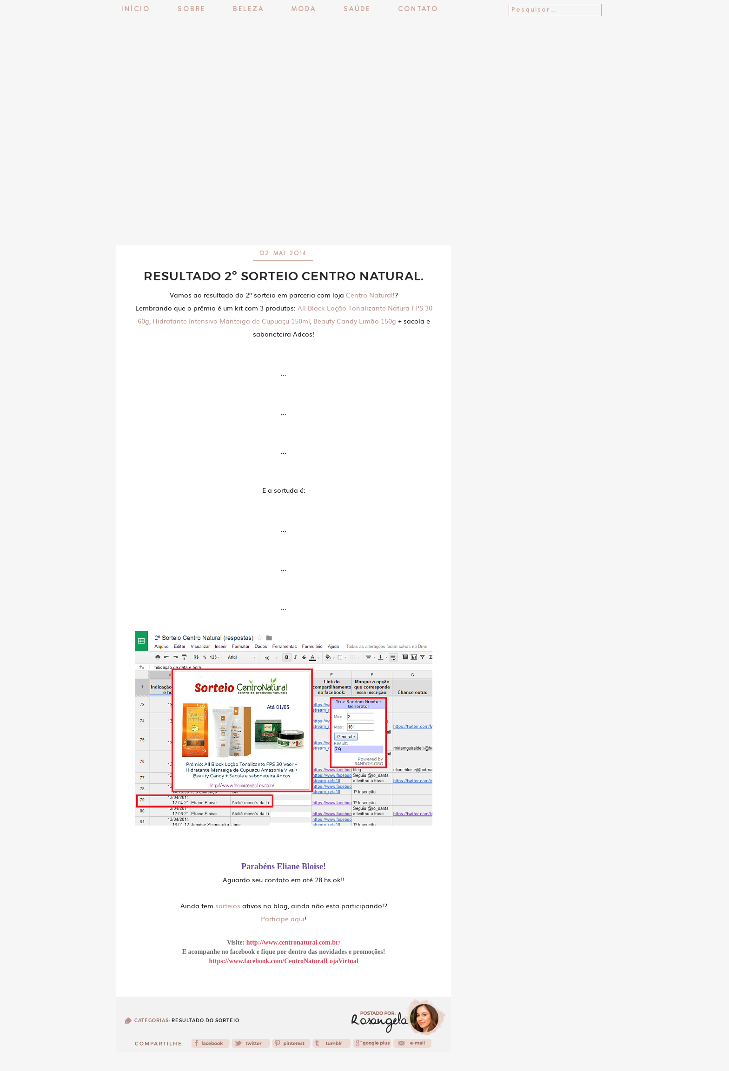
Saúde (357, 10)
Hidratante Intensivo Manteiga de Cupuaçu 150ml (231, 320)
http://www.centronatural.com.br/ (293, 942)
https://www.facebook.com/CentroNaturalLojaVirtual (283, 961)
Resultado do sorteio (205, 1021)
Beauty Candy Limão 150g (354, 320)
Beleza (248, 10)
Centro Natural (369, 294)
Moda (304, 10)
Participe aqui (283, 918)
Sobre (191, 10)
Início (135, 10)
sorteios (227, 905)
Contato (418, 10)
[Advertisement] (364, 221)
